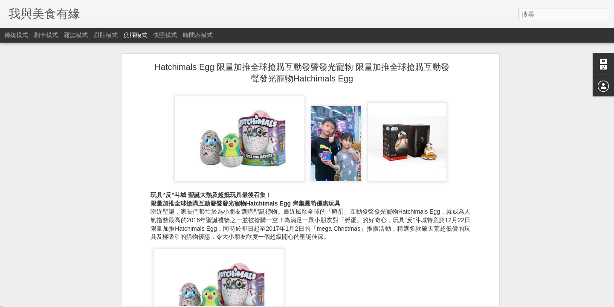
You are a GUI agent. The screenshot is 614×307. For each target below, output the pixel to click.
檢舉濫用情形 (348, 301)
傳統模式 (16, 35)
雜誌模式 (76, 35)
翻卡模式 (46, 35)
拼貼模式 (106, 35)
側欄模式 (136, 35)
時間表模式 (198, 35)
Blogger (323, 301)
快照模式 (165, 35)
